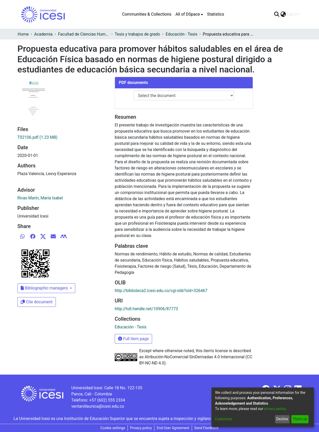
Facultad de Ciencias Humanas (83, 34)
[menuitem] (189, 14)
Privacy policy (141, 428)
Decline (282, 419)
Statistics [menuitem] (215, 14)
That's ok (300, 419)
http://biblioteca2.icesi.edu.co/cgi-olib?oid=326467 (161, 290)
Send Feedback (206, 428)
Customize (223, 419)
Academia (43, 34)
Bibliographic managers (45, 288)
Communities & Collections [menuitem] (146, 14)
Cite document (36, 301)
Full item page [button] (133, 338)
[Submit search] (276, 14)
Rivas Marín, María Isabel (40, 198)
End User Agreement (173, 428)
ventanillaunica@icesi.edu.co (97, 406)
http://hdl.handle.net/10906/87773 (146, 308)
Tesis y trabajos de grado (137, 34)
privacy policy (274, 409)
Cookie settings (112, 428)
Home (23, 34)
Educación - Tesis (181, 34)
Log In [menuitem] (292, 14)
